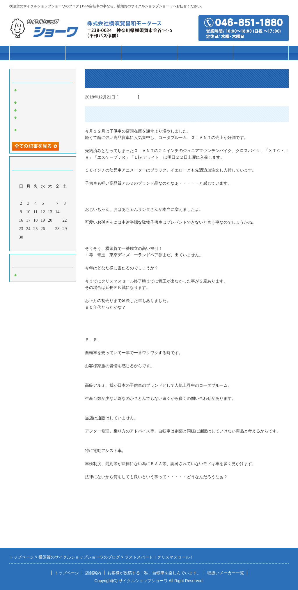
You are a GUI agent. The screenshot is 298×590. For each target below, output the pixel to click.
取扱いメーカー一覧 (225, 572)
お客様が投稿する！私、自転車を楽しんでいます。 (154, 572)
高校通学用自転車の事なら (44, 109)
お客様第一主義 (33, 102)
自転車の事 (128, 97)
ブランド (149, 53)
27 (50, 228)
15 (65, 211)
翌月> (53, 245)
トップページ (37, 53)
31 (28, 237)
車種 (93, 53)
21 (57, 220)
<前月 (31, 245)
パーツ (205, 53)
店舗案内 (261, 53)
